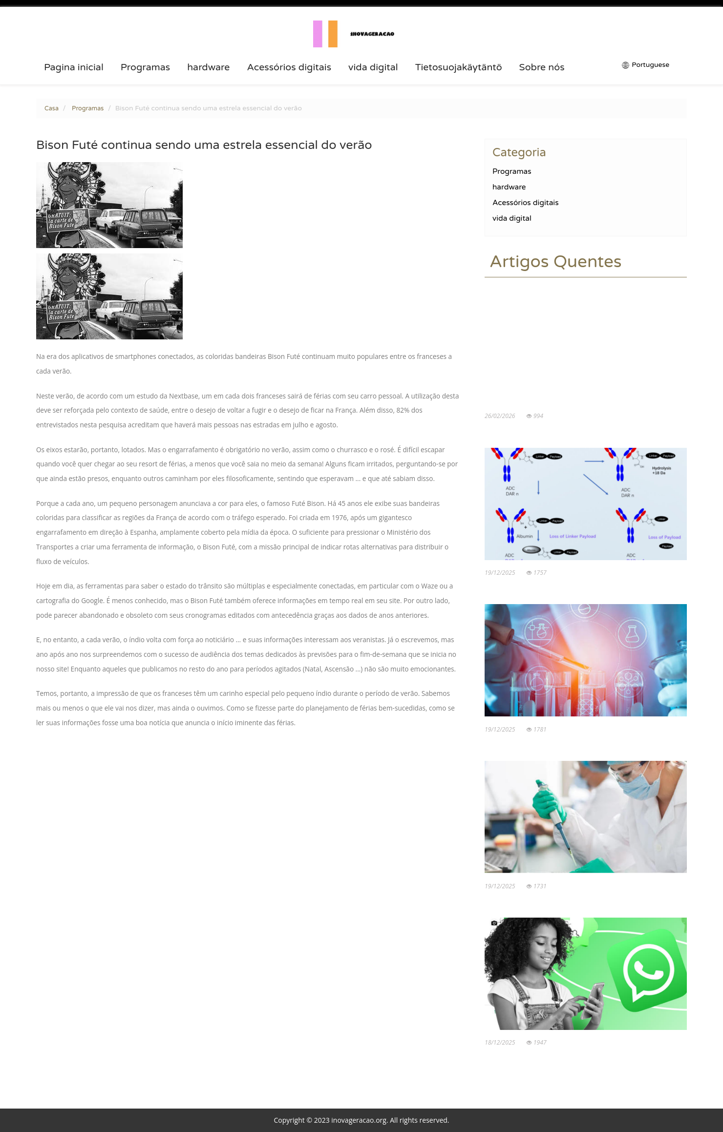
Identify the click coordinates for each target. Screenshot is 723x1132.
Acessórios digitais (289, 67)
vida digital (373, 67)
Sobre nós (542, 67)
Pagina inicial (74, 67)
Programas (145, 67)
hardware (208, 67)
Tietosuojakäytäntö (458, 67)
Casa (51, 108)
